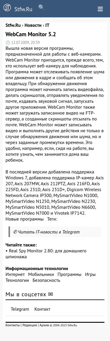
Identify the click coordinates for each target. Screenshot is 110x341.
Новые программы (25, 219)
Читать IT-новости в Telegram (49, 232)
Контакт (42, 309)
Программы (69, 274)
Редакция (30, 325)
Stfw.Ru (16, 8)
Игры (90, 274)
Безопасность (46, 280)
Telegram (20, 309)
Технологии (17, 280)
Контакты (13, 325)
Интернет (15, 274)
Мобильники (41, 274)
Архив (44, 325)
